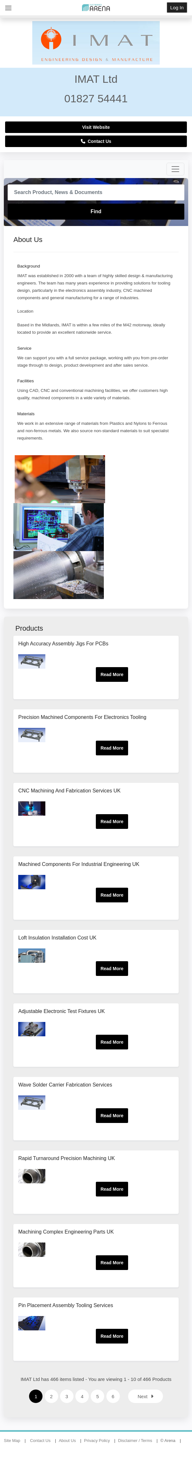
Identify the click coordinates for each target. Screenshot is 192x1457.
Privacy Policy (97, 1441)
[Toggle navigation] (175, 169)
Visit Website (96, 127)
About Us (67, 1441)
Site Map (12, 1441)
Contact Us (96, 141)
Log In (177, 7)
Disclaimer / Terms (135, 1441)
